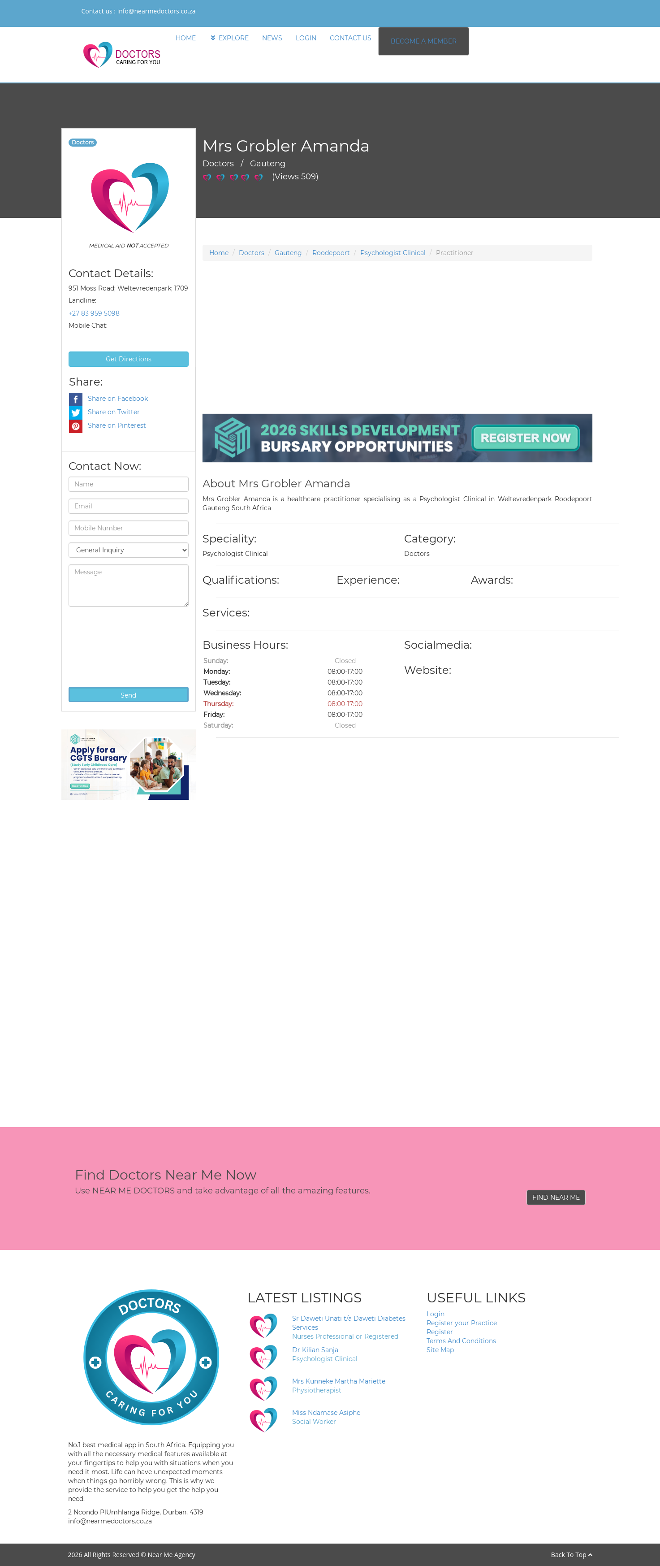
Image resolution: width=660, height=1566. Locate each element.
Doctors (251, 253)
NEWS (272, 38)
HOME (186, 38)
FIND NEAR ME (556, 1197)
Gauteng (288, 253)
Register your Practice (462, 1323)
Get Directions (128, 359)
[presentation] (105, 645)
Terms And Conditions (461, 1341)
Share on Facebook (108, 399)
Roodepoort (331, 253)
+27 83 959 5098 (94, 313)
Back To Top (571, 1554)
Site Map (440, 1350)
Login (435, 1314)
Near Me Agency (171, 1554)
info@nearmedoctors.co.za (156, 11)
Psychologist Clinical (393, 253)
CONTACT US (350, 38)
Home (219, 253)
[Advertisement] (397, 351)
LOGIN (306, 38)
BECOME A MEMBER (424, 41)
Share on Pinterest (107, 425)
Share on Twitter (104, 412)
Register (440, 1332)
